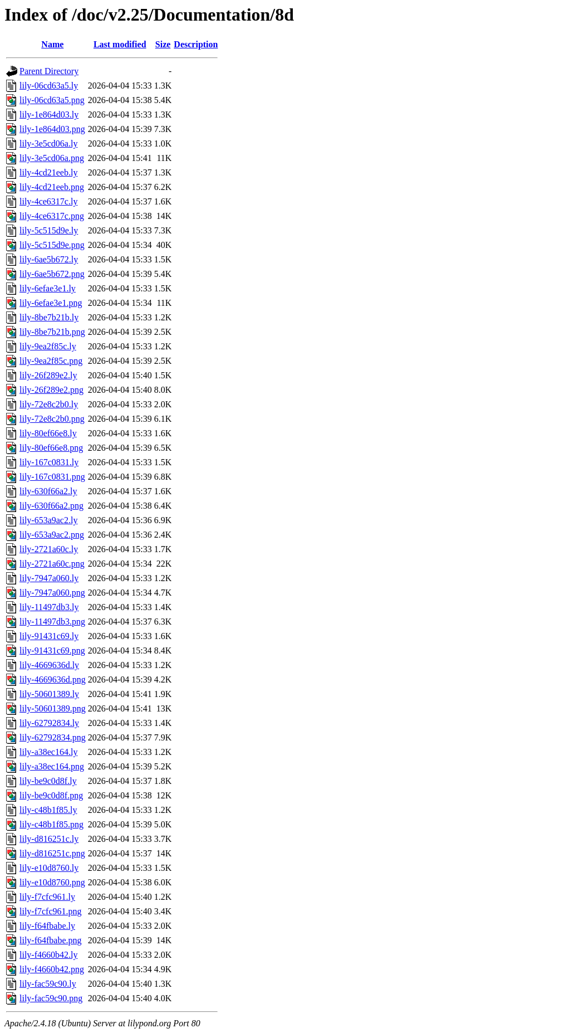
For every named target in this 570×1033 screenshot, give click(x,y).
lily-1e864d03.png (52, 129)
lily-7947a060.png (52, 592)
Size (163, 44)
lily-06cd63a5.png (52, 100)
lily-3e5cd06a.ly (48, 143)
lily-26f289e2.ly (48, 375)
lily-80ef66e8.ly (48, 433)
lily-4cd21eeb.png (51, 187)
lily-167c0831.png (52, 476)
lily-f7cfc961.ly (47, 897)
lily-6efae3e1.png (50, 303)
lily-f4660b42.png (51, 969)
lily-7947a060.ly (48, 578)
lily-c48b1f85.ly (48, 810)
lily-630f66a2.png (51, 505)
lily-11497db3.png (52, 621)
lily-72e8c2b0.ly (48, 404)
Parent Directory (48, 71)
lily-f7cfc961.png (50, 911)
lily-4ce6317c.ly (48, 201)
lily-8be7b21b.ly (48, 317)
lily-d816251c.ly (48, 839)
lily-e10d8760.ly (48, 868)
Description (196, 44)
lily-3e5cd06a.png (51, 158)
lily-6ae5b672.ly (48, 259)
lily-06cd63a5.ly (48, 85)
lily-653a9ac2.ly (48, 520)
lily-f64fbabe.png (50, 940)
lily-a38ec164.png (51, 766)
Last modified (120, 44)
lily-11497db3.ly (49, 607)
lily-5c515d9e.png (52, 245)
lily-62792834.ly (49, 723)
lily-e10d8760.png (52, 882)
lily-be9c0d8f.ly (48, 781)
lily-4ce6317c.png (51, 216)
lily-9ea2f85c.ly (47, 346)
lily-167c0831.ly (48, 462)
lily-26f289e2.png (51, 389)
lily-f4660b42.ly (48, 954)
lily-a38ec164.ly (48, 752)
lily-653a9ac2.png (51, 534)
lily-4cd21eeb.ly (48, 172)
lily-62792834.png (52, 737)
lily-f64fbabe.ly (47, 925)
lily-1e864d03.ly (48, 114)
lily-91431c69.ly (48, 636)
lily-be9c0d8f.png (51, 795)
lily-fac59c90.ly (47, 983)
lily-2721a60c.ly (48, 549)
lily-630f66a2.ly (48, 491)
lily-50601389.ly (49, 694)
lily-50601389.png (52, 708)
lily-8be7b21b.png (52, 332)
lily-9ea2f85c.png (50, 361)
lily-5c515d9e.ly (48, 230)
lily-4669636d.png (52, 679)
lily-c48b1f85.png (51, 824)
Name (52, 44)
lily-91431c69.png (52, 650)
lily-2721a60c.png (52, 563)
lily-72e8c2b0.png (52, 418)
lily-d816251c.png (52, 853)
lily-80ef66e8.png (51, 447)
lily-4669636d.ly (49, 665)
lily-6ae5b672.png (52, 274)
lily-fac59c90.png (50, 998)
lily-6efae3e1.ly (47, 288)
